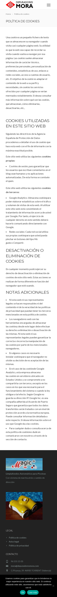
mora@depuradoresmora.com (25, 566)
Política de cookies (17, 537)
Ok (22, 592)
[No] (53, 585)
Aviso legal (14, 541)
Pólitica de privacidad (19, 545)
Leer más (33, 592)
